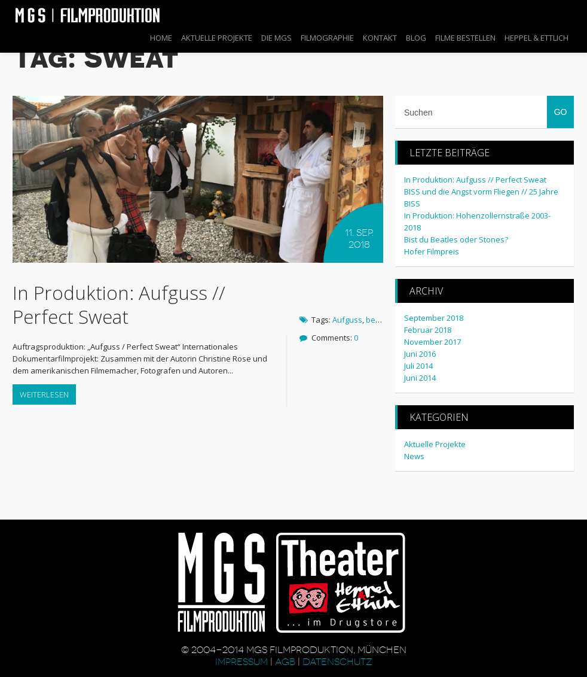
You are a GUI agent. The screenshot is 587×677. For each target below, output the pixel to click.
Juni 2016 (420, 353)
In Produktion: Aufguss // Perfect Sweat (119, 304)
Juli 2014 (418, 365)
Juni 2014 (420, 377)
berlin (376, 319)
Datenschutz (337, 662)
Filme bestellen (465, 37)
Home (161, 37)
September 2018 (433, 317)
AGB (285, 662)
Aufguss (347, 319)
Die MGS (276, 37)
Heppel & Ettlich (536, 37)
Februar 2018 (427, 329)
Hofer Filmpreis (431, 251)
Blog (416, 37)
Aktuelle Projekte (216, 37)
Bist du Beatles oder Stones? (456, 239)
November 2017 (432, 341)
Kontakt (380, 37)
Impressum (242, 662)
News (414, 456)
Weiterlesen (44, 394)
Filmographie (327, 37)
